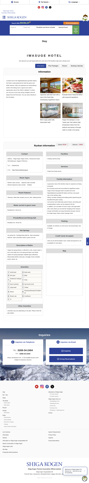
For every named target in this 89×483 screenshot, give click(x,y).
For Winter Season (54, 396)
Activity (4, 410)
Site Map (5, 449)
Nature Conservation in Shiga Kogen (12, 443)
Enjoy (4, 415)
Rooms (64, 66)
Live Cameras (6, 432)
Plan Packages (53, 66)
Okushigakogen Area (54, 401)
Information (40, 66)
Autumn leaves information (10, 426)
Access (16, 2)
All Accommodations (72, 23)
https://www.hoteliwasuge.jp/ (20, 170)
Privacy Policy (52, 435)
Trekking (6, 424)
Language (74, 2)
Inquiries (67, 351)
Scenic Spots (7, 402)
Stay (4, 392)
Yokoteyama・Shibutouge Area (57, 410)
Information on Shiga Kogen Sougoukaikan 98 (15, 440)
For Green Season (54, 394)
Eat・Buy (5, 395)
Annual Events (7, 417)
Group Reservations (67, 359)
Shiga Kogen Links (8, 446)
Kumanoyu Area (53, 408)
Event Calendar (7, 419)
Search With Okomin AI (76, 30)
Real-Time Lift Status (9, 422)
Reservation (6, 412)
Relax (4, 398)
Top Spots (5, 400)
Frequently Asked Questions (10, 452)
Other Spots (6, 405)
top (87, 243)
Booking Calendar (77, 66)
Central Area (53, 405)
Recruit (4, 407)
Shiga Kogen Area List (54, 399)
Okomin (5, 437)
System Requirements (54, 432)
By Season (44, 2)
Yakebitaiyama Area (54, 403)
